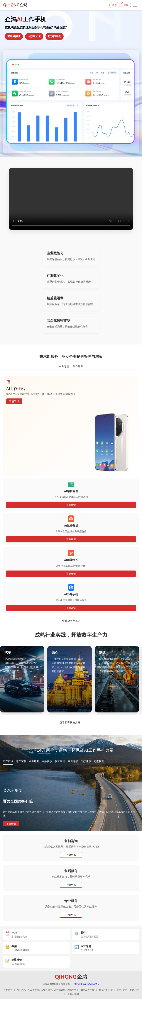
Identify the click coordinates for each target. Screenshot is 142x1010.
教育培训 (60, 761)
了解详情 (14, 401)
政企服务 (78, 366)
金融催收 (47, 761)
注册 (126, 5)
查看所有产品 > (71, 620)
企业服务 (34, 761)
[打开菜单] (135, 5)
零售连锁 (73, 761)
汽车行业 (8, 761)
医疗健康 (86, 761)
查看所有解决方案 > (71, 722)
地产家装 (21, 761)
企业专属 (64, 366)
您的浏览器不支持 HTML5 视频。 (71, 199)
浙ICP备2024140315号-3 (87, 984)
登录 (114, 5)
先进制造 (99, 761)
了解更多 (71, 854)
